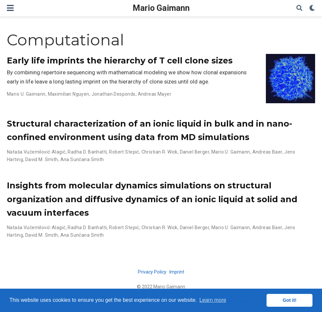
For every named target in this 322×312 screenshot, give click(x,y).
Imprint (176, 272)
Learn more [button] (212, 300)
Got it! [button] (289, 300)
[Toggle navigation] (10, 8)
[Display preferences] (312, 8)
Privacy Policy (152, 272)
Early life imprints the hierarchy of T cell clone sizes (120, 60)
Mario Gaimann (161, 8)
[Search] (299, 8)
